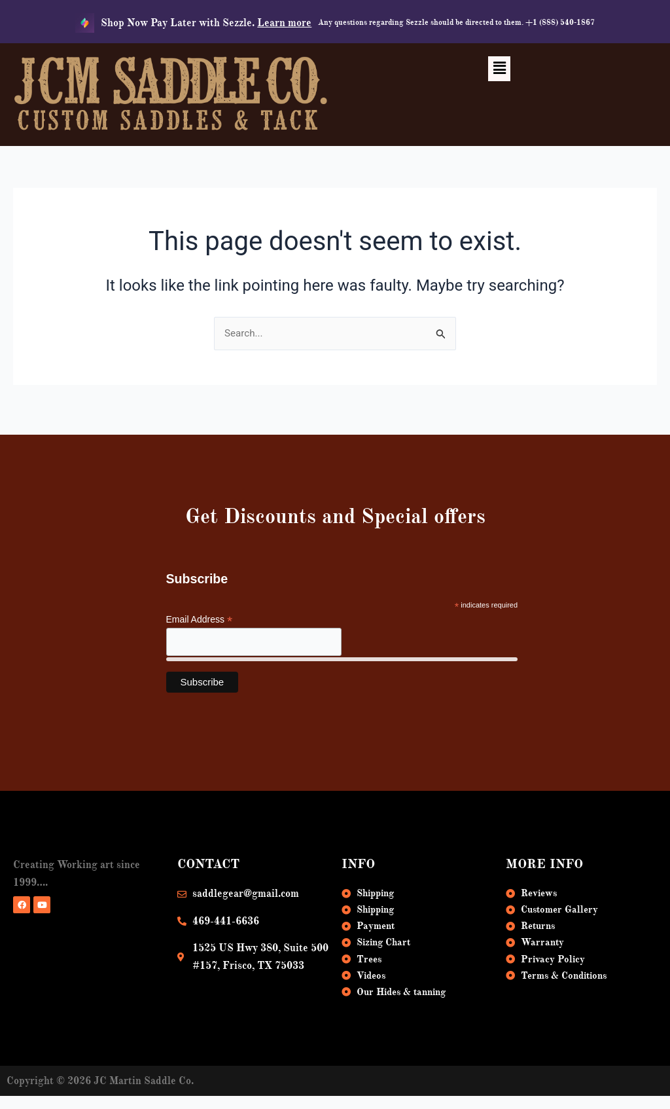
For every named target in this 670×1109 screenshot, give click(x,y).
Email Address (199, 612)
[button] (499, 68)
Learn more (284, 22)
